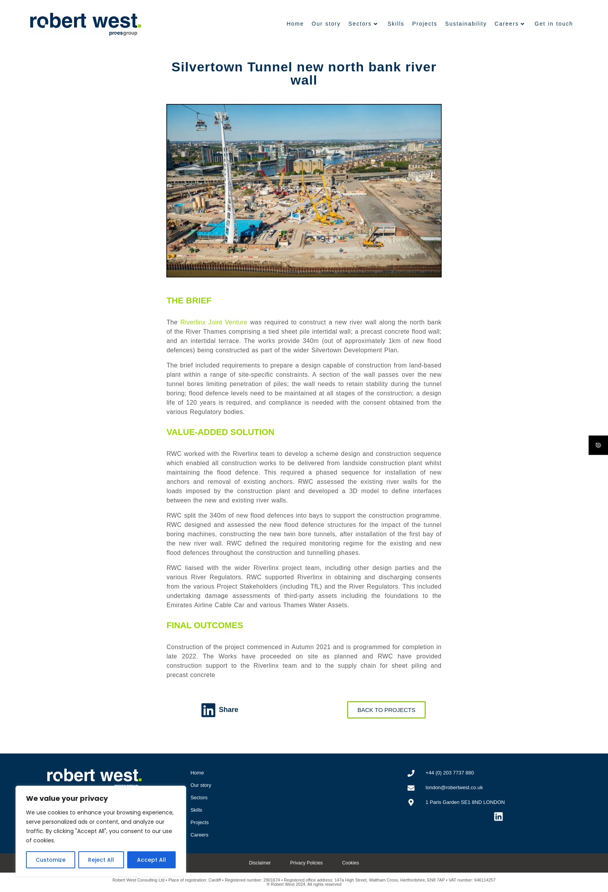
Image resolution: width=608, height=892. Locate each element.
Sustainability (466, 24)
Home (295, 24)
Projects (424, 24)
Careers (510, 24)
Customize (51, 860)
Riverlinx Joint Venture (213, 322)
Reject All (101, 860)
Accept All (151, 860)
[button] (221, 710)
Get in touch (554, 24)
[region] (101, 831)
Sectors (363, 24)
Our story (326, 24)
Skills (395, 24)
